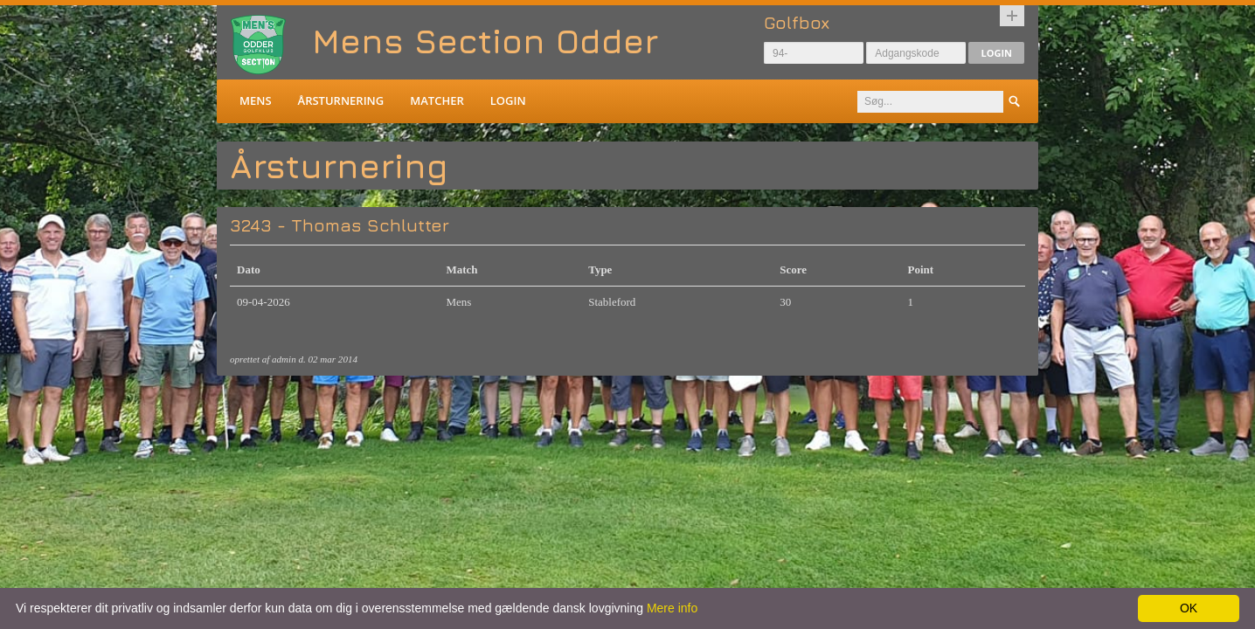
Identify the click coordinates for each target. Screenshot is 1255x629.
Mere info (672, 608)
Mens (255, 100)
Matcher (436, 100)
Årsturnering (341, 100)
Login (996, 52)
